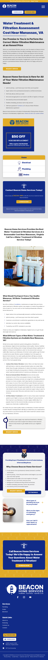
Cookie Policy (15, 656)
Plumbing (5, 607)
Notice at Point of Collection (37, 656)
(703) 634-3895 (18, 196)
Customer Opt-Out (24, 656)
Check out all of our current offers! (34, 113)
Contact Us (5, 625)
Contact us (21, 105)
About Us (5, 620)
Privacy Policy (7, 656)
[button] (43, 6)
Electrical (5, 612)
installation (18, 304)
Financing (5, 623)
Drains (4, 609)
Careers (4, 628)
